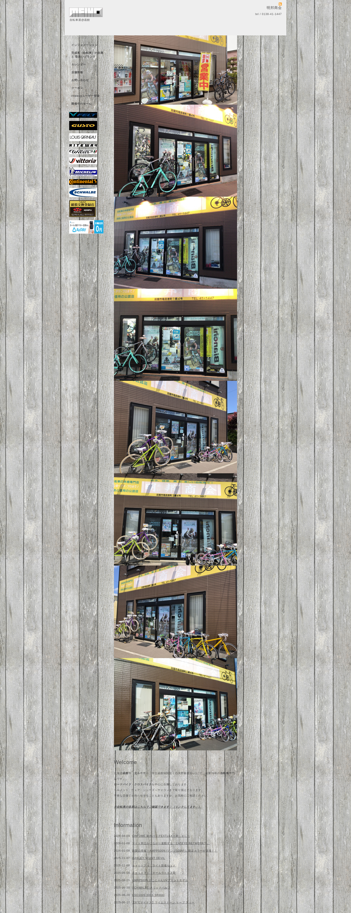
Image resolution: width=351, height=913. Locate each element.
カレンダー (78, 64)
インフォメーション (84, 45)
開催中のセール (81, 103)
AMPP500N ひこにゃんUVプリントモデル (160, 880)
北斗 (137, 773)
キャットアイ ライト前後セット (154, 865)
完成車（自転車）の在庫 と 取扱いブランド (87, 54)
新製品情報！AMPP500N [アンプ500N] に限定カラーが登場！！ (174, 850)
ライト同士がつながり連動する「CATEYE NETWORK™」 (171, 843)
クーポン (77, 88)
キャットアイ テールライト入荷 (154, 872)
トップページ (80, 37)
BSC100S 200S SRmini (148, 895)
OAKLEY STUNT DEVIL (148, 858)
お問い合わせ (80, 80)
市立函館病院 (160, 773)
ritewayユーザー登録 (85, 95)
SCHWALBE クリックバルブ (151, 887)
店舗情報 (77, 72)
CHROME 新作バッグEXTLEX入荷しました (161, 836)
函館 (125, 773)
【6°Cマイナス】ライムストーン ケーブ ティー (163, 902)
